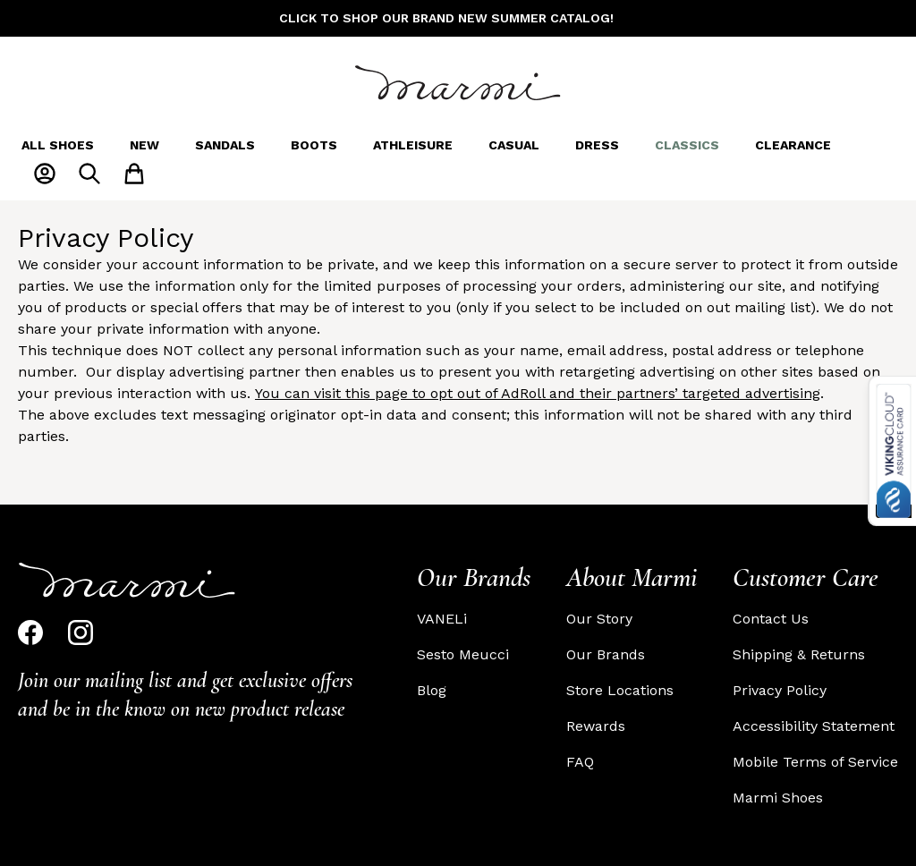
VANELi (442, 618)
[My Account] (44, 173)
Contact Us (771, 618)
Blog (431, 690)
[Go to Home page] (458, 82)
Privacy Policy (780, 690)
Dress (597, 145)
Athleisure (413, 145)
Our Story (599, 618)
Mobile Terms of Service (815, 761)
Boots (314, 145)
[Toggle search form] (89, 173)
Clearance (793, 145)
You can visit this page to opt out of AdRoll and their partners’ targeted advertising (537, 393)
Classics (687, 145)
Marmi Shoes (778, 797)
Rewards (595, 725)
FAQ (580, 761)
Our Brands (605, 654)
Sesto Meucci (463, 654)
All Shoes (57, 145)
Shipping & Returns (799, 654)
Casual (513, 145)
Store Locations (620, 690)
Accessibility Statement (814, 725)
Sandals (225, 145)
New (144, 145)
